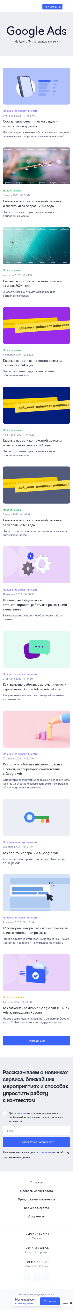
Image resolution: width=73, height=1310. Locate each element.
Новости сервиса (13, 997)
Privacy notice (62, 1303)
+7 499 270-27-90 (36, 1234)
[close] (71, 1303)
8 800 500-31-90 (36, 1262)
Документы (36, 1216)
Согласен (50, 1301)
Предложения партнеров (36, 1199)
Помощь (36, 1182)
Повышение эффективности (20, 110)
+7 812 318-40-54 (36, 1248)
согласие (20, 1113)
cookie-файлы (24, 1303)
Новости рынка (12, 190)
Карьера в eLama (36, 1208)
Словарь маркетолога (36, 1191)
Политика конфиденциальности (36, 1294)
